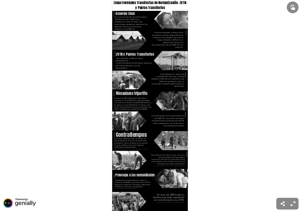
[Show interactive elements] (293, 7)
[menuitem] (293, 203)
